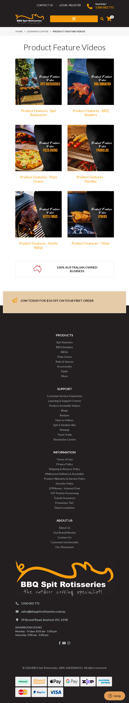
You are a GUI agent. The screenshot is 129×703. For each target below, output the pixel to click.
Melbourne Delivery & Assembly (64, 473)
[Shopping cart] (109, 19)
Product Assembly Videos (64, 405)
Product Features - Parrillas (90, 179)
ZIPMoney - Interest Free (64, 488)
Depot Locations (65, 507)
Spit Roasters (64, 342)
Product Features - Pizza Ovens (38, 179)
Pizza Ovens (64, 356)
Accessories (64, 366)
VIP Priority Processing (64, 493)
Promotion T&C (64, 502)
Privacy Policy (64, 464)
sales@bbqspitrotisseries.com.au (43, 611)
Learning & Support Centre (64, 400)
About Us (64, 527)
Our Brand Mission (64, 532)
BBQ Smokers (64, 347)
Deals (64, 371)
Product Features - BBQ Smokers (91, 113)
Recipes (64, 415)
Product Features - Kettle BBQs (38, 245)
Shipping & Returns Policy (64, 469)
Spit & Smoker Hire (64, 425)
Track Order (64, 434)
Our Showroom (64, 547)
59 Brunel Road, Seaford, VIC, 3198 (44, 619)
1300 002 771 (104, 7)
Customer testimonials (64, 542)
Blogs (64, 410)
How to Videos (64, 420)
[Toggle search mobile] (101, 19)
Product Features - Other (91, 243)
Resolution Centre (64, 439)
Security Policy (64, 483)
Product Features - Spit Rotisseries (38, 113)
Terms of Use (64, 459)
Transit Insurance (64, 498)
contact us (45, 5)
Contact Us (65, 537)
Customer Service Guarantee (64, 396)
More (64, 376)
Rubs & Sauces (64, 361)
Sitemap (64, 429)
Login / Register (70, 5)
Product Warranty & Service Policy (64, 478)
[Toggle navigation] (74, 18)
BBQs (64, 352)
